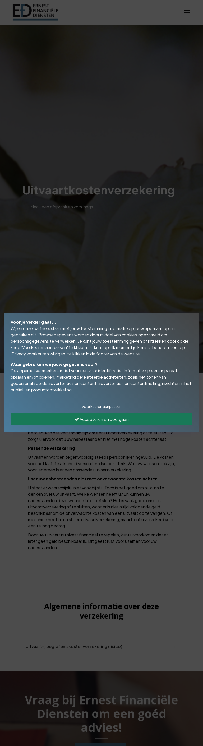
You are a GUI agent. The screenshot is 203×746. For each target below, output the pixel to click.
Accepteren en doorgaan (102, 419)
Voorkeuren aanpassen (102, 406)
